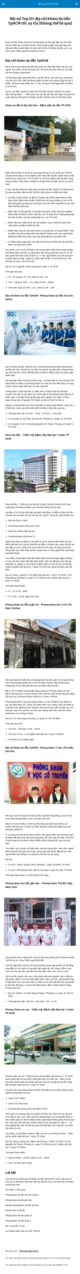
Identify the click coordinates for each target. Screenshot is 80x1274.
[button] (3, 4)
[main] (40, 21)
